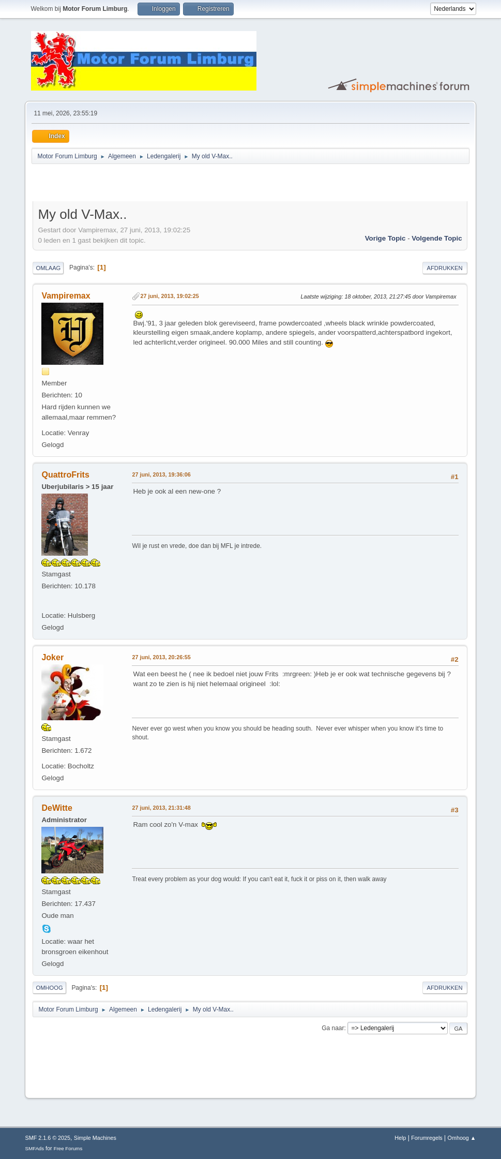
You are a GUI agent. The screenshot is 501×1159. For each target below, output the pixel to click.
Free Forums (68, 1148)
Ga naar (333, 1028)
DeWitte (56, 808)
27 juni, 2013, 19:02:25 (169, 296)
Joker (52, 657)
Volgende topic (437, 238)
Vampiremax (65, 295)
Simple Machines (95, 1138)
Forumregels (427, 1138)
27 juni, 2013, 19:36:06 (161, 474)
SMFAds (34, 1148)
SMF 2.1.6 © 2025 (47, 1138)
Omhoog (49, 988)
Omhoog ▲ (462, 1138)
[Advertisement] (154, 184)
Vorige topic (385, 238)
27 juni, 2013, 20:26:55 (161, 657)
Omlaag (48, 268)
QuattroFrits (65, 474)
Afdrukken (445, 268)
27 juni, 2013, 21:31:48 (161, 808)
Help (400, 1138)
